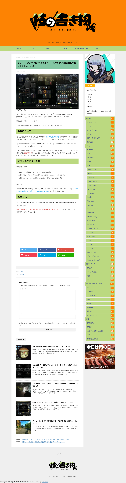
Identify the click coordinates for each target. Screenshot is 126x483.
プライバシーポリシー (63, 454)
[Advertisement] (47, 228)
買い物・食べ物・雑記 (81, 49)
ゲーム (35, 49)
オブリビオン (100, 232)
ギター (100, 335)
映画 (100, 276)
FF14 (100, 162)
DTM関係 (100, 323)
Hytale (100, 197)
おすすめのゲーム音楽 (100, 331)
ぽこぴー (100, 134)
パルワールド (100, 252)
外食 (100, 299)
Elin (100, 154)
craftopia (100, 150)
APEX (101, 173)
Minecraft (100, 201)
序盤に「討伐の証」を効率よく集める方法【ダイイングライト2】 (43, 442)
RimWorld (100, 213)
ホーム (19, 49)
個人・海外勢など (100, 138)
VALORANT (101, 189)
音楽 (97, 49)
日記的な (100, 303)
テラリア (100, 248)
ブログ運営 (100, 296)
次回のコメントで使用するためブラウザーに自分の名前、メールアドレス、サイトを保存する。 (47, 324)
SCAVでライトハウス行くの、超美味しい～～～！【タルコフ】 (54, 402)
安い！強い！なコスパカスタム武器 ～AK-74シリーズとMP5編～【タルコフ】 (47, 439)
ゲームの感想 (100, 272)
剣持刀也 (100, 142)
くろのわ (100, 126)
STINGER (45, 482)
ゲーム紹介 (100, 236)
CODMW (101, 177)
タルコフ (20, 272)
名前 (20, 314)
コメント (23, 289)
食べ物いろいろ (100, 315)
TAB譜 (100, 327)
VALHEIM (100, 225)
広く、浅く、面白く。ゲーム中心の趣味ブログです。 (63, 477)
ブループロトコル (100, 256)
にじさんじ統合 (100, 130)
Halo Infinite (101, 185)
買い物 (100, 311)
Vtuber (66, 49)
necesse (100, 205)
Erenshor (100, 158)
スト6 (100, 240)
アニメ (100, 268)
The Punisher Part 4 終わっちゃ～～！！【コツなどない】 (53, 346)
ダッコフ (100, 244)
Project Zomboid (100, 209)
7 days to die (101, 169)
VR (100, 288)
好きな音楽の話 (100, 339)
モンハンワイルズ (100, 260)
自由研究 (100, 307)
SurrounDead (100, 221)
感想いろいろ (50, 49)
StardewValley (100, 217)
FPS (100, 166)
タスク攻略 (21, 274)
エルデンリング (100, 229)
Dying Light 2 (101, 181)
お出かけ (100, 292)
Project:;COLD (100, 122)
